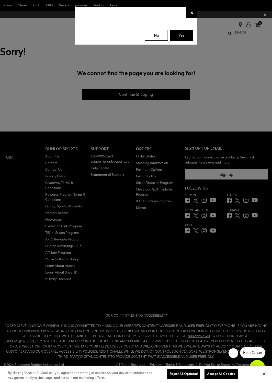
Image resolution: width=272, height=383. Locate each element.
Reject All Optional (184, 374)
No (156, 35)
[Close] (191, 12)
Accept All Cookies (221, 374)
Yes (181, 35)
